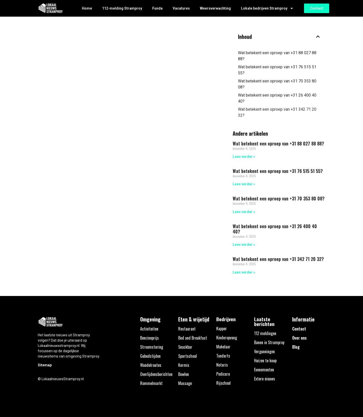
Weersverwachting (215, 8)
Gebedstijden (150, 356)
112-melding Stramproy (122, 8)
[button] (318, 37)
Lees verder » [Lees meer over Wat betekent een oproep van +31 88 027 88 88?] (244, 157)
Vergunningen (264, 351)
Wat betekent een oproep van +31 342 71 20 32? (277, 112)
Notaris (222, 365)
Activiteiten (149, 329)
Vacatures (181, 8)
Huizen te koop (265, 361)
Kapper (221, 328)
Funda (157, 8)
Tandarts (223, 356)
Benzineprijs (149, 338)
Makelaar (223, 347)
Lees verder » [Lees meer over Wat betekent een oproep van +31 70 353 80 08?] (244, 212)
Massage (185, 383)
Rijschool (223, 383)
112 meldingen (265, 333)
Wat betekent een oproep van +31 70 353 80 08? (277, 84)
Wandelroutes (150, 365)
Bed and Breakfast (192, 338)
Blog (296, 347)
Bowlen (183, 374)
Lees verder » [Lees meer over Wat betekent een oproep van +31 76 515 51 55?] (244, 184)
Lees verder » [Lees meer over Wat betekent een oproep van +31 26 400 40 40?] (244, 245)
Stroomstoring (151, 347)
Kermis (183, 365)
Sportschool (187, 356)
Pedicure (223, 374)
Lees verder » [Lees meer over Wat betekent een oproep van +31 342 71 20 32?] (244, 272)
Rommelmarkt (151, 383)
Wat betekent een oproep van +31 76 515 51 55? (277, 70)
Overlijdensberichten (156, 374)
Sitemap (45, 365)
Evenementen (264, 370)
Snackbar (185, 347)
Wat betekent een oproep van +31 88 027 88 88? (277, 55)
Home (87, 8)
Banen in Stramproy (269, 342)
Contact (299, 329)
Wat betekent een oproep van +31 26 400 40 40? (277, 98)
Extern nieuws (264, 379)
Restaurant (187, 329)
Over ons (299, 338)
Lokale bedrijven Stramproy (267, 8)
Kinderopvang (226, 338)
